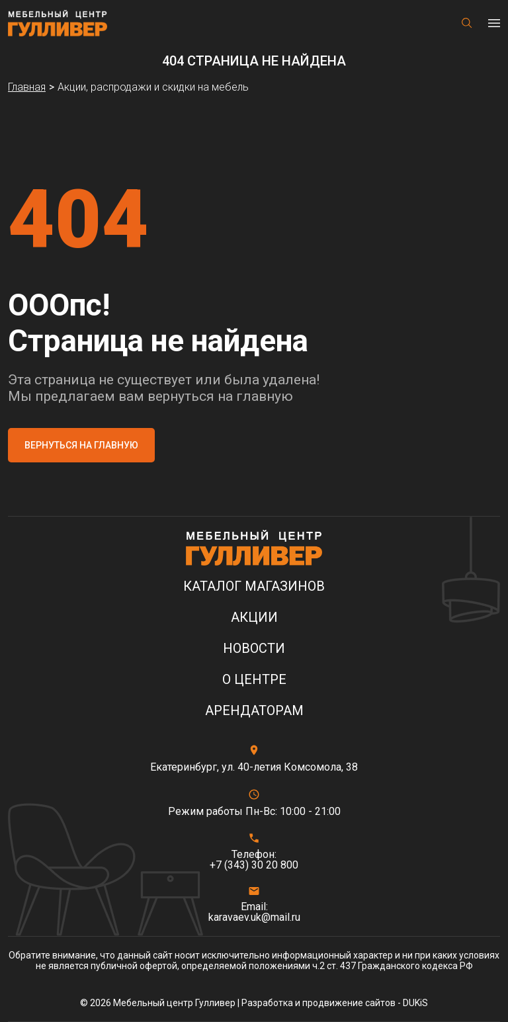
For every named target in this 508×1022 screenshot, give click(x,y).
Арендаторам (254, 710)
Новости (254, 648)
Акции (254, 617)
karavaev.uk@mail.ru (254, 917)
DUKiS (415, 1003)
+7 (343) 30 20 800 (254, 865)
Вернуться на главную (81, 445)
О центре (254, 679)
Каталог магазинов (254, 586)
